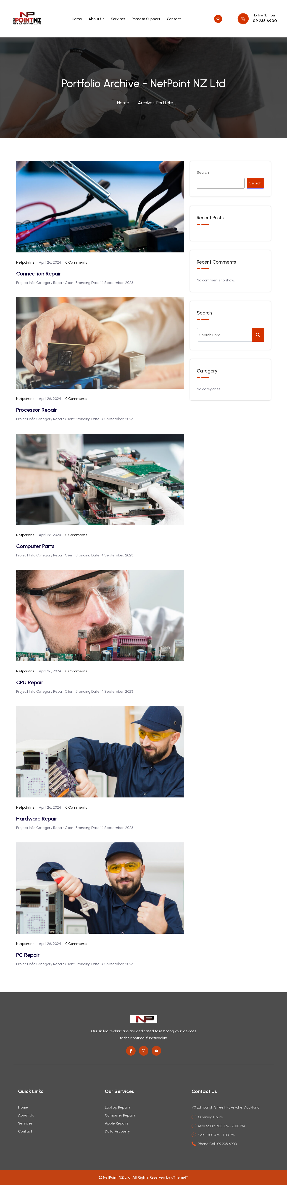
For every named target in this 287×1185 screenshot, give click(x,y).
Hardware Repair (36, 818)
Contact (174, 19)
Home (77, 19)
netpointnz (25, 262)
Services (118, 19)
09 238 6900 (265, 20)
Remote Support (146, 19)
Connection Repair (38, 273)
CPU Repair (29, 682)
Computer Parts (35, 546)
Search (203, 172)
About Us (96, 19)
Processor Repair (36, 409)
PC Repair (28, 955)
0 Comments (76, 262)
